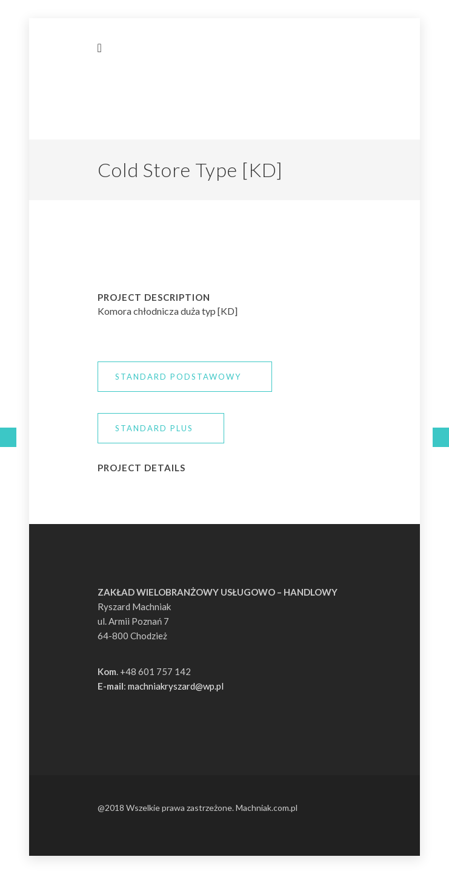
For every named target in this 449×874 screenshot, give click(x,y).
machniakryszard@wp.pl (176, 686)
